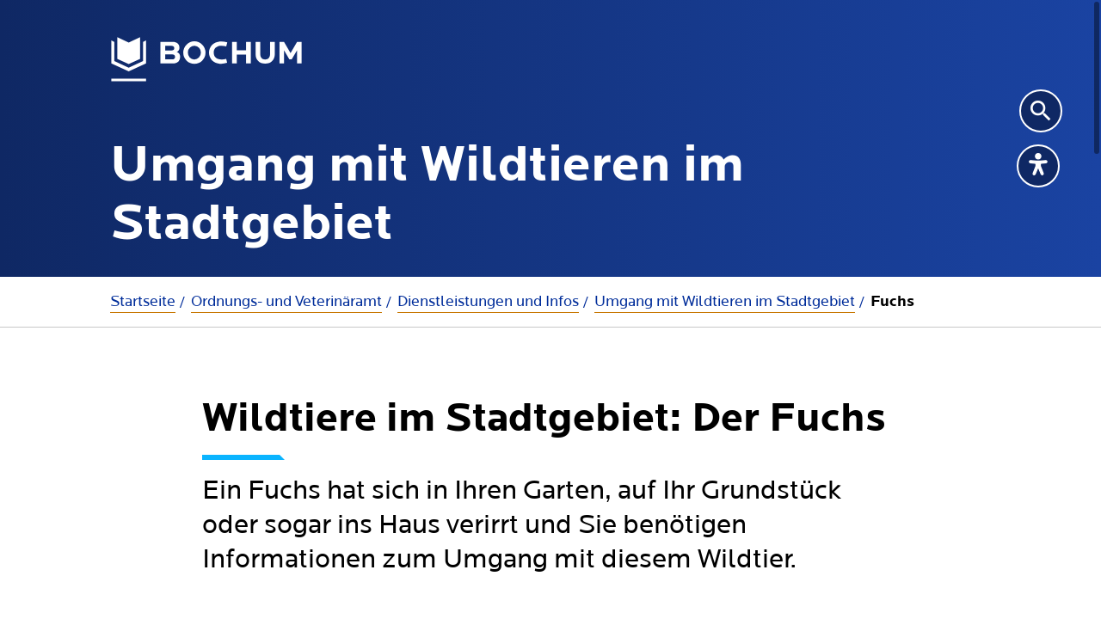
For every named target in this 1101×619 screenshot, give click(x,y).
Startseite (142, 301)
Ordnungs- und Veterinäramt (286, 301)
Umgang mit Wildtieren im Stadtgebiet (724, 301)
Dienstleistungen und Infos (488, 301)
